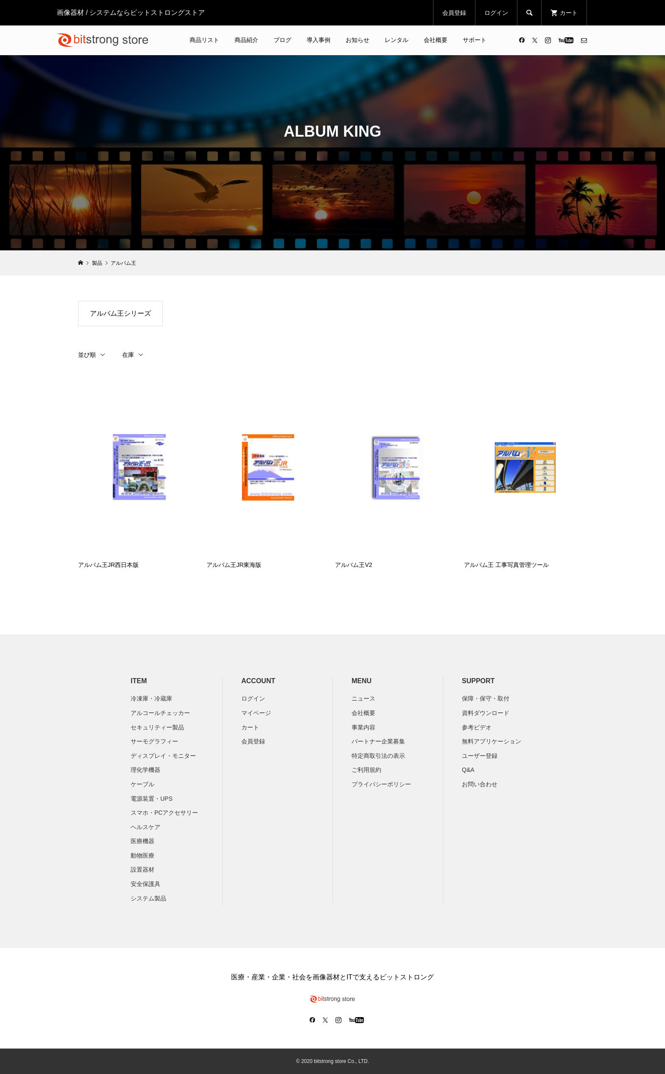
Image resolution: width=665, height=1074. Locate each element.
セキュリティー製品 (157, 727)
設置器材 (142, 869)
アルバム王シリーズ (120, 313)
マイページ (256, 712)
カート (250, 727)
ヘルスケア (145, 827)
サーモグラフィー (154, 741)
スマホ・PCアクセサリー (164, 812)
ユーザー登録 (479, 755)
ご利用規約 (366, 769)
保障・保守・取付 (485, 698)
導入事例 (318, 39)
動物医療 (142, 855)
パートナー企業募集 (378, 741)
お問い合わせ (479, 784)
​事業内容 (363, 727)
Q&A (468, 769)
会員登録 (454, 12)
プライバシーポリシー (381, 784)
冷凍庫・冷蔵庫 (151, 698)
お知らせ (357, 39)
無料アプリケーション (491, 741)
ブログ (282, 39)
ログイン (496, 12)
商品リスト (204, 39)
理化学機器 (145, 769)
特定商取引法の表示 (378, 755)
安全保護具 (145, 884)
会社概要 (435, 39)
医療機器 (142, 841)
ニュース (363, 698)
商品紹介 (246, 39)
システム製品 (148, 898)
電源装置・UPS (152, 798)
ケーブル (142, 784)
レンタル (396, 39)
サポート (474, 39)
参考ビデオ (477, 727)
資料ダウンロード (485, 712)
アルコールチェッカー (160, 712)
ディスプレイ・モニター (163, 755)
